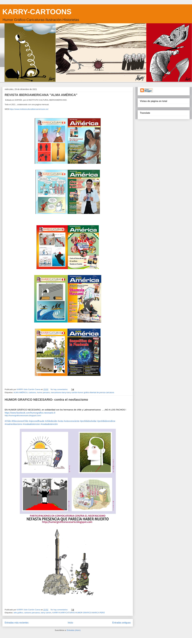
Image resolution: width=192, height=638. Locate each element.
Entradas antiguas (121, 622)
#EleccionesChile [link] (19, 421)
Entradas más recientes (17, 622)
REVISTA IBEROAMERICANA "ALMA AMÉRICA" (41, 95)
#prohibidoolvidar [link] (88, 421)
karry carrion (46, 613)
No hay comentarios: (60, 389)
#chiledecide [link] (51, 421)
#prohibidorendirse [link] (106, 421)
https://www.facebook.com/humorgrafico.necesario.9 (30, 412)
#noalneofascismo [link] (13, 424)
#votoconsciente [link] (71, 421)
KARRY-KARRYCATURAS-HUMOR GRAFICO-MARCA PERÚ (78, 613)
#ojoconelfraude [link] (36, 421)
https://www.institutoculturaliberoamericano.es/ (28, 109)
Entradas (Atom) (74, 630)
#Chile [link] (8, 421)
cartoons (32, 392)
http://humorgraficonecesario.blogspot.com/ (23, 415)
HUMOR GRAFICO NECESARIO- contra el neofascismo (46, 399)
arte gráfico (18, 613)
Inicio (70, 622)
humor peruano (43, 392)
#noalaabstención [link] (49, 424)
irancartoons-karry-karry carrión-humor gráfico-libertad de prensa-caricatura (82, 392)
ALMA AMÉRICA (21, 392)
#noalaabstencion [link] (31, 424)
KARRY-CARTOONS (36, 12)
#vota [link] (60, 421)
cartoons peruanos (32, 613)
